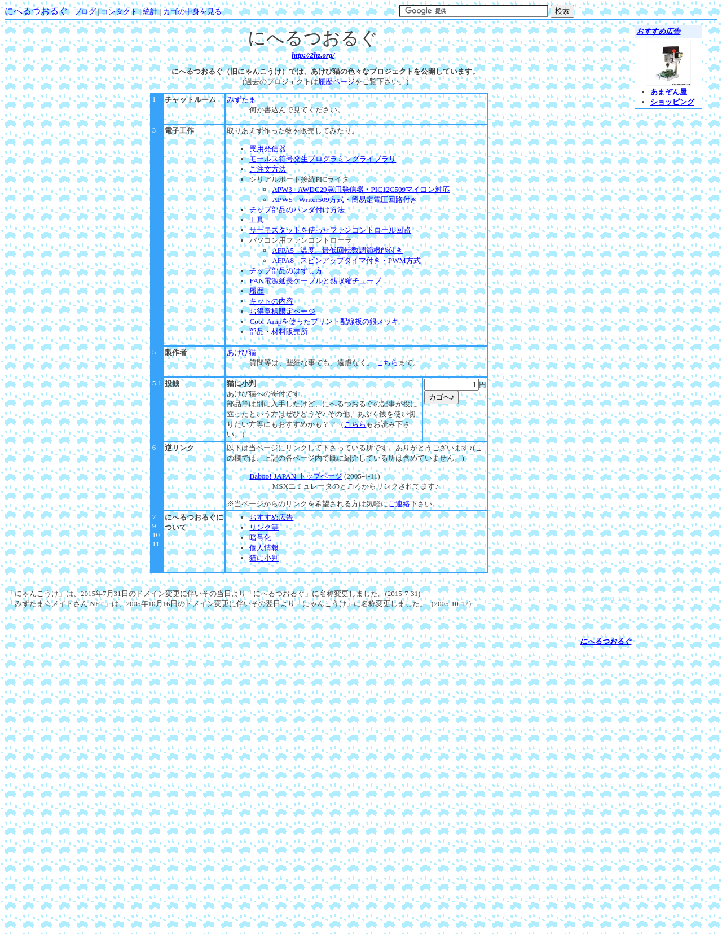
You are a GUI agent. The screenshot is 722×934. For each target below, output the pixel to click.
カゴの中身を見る (192, 11)
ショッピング (672, 102)
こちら (387, 362)
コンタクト (119, 11)
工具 (256, 220)
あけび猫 (241, 352)
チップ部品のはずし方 (286, 270)
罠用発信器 (267, 148)
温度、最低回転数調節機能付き (337, 250)
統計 (150, 11)
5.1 (157, 383)
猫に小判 (241, 383)
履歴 (256, 291)
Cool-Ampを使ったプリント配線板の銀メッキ (324, 321)
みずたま (241, 99)
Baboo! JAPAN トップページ (295, 476)
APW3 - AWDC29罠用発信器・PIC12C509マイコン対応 (361, 189)
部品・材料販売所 (278, 331)
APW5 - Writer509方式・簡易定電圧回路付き (344, 199)
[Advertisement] (319, 665)
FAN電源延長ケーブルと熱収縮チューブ (315, 281)
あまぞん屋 (668, 91)
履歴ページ (336, 81)
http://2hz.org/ (313, 55)
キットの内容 (271, 301)
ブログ (85, 11)
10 (156, 534)
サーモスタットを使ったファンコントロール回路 (330, 230)
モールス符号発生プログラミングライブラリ (322, 159)
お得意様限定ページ (282, 311)
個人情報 (264, 547)
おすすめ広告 (271, 517)
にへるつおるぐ (36, 11)
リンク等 (264, 527)
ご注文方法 (267, 169)
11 (156, 544)
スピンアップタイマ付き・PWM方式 (346, 260)
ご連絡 (399, 503)
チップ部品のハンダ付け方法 (297, 209)
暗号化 (260, 537)
